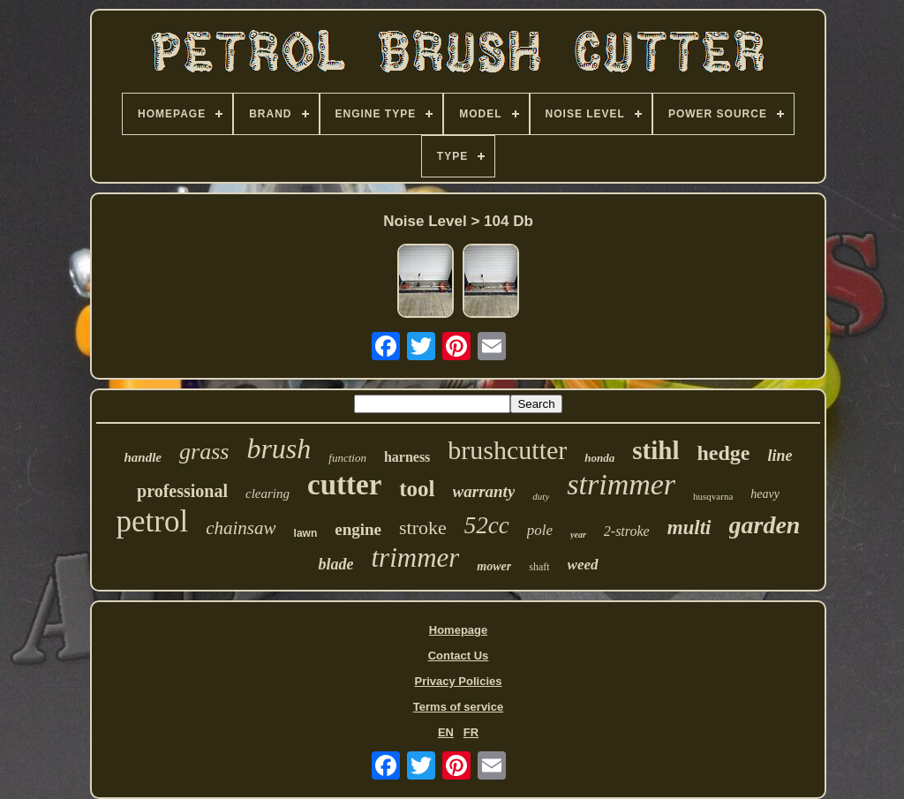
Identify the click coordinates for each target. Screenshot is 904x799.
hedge (723, 452)
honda (599, 457)
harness (407, 456)
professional (182, 491)
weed (583, 564)
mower (494, 566)
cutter (344, 485)
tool (416, 489)
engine (358, 529)
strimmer (621, 484)
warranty (484, 491)
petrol (153, 521)
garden (765, 525)
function (347, 457)
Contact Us (458, 655)
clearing (267, 493)
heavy (765, 494)
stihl (655, 450)
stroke (423, 527)
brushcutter (507, 449)
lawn (306, 533)
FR (470, 732)
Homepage (458, 630)
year (578, 534)
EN (446, 732)
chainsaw (240, 528)
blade (335, 564)
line (779, 455)
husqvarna (713, 496)
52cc (486, 525)
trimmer (415, 557)
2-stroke (627, 531)
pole (540, 530)
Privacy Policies (457, 681)
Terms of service (458, 706)
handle (143, 457)
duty (540, 496)
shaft (539, 567)
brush (278, 448)
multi (689, 527)
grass (204, 451)
